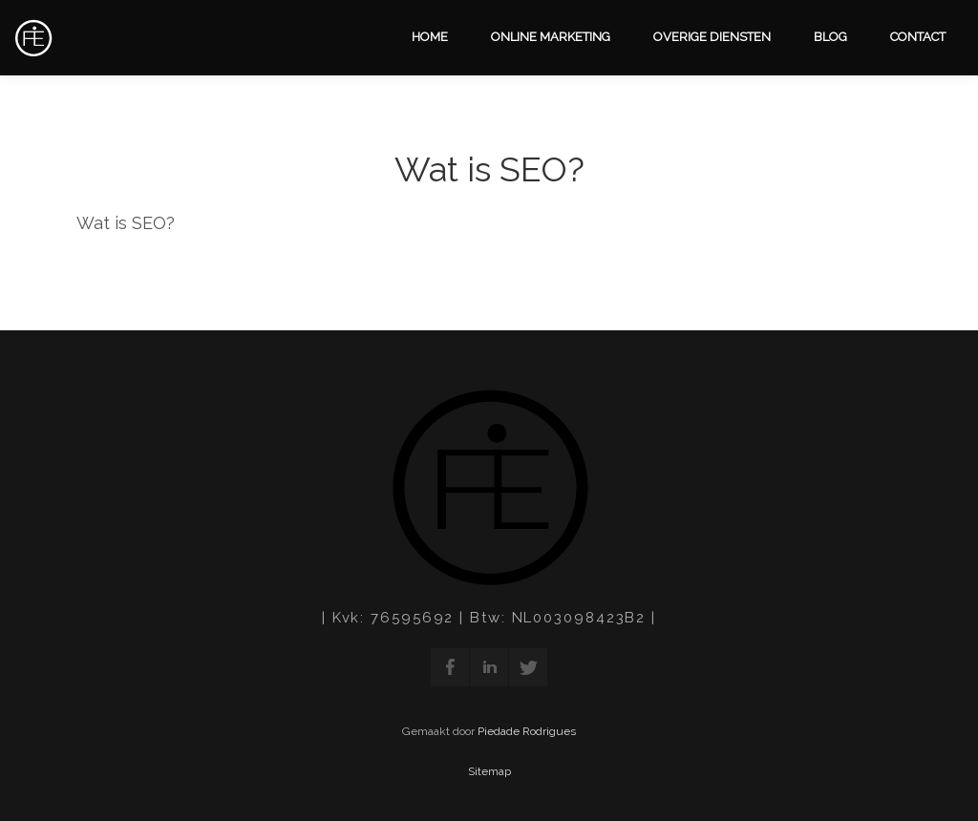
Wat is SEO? (489, 169)
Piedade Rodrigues (527, 731)
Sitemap (489, 771)
